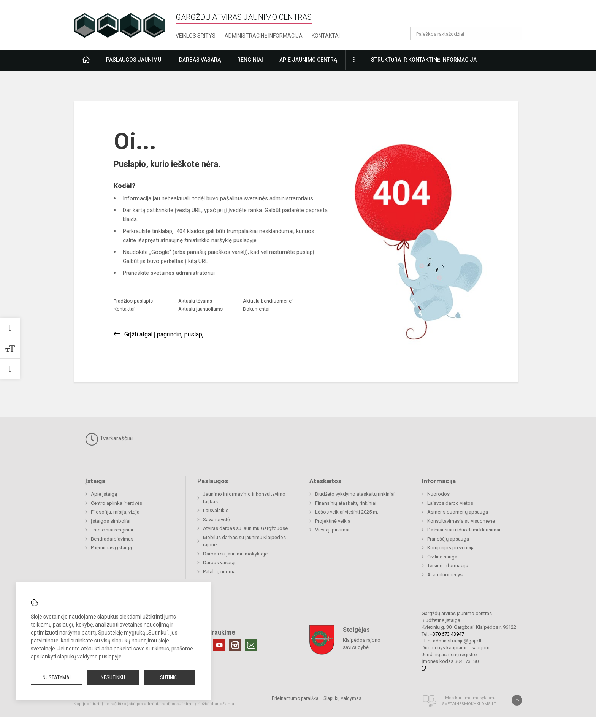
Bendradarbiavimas (112, 539)
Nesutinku (113, 677)
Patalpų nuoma (219, 571)
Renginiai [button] (250, 60)
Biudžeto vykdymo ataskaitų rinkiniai (355, 494)
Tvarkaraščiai (109, 439)
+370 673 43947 (447, 634)
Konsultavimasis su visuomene (461, 521)
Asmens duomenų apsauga (457, 512)
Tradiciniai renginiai (112, 530)
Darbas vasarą (219, 562)
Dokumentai (256, 309)
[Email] (251, 645)
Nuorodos (438, 494)
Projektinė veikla (332, 521)
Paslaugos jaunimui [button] (134, 60)
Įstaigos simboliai (110, 521)
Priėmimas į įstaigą (111, 547)
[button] (470, 16)
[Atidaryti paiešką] (514, 33)
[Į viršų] (517, 700)
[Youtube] (219, 645)
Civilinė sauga (442, 557)
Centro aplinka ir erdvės (116, 503)
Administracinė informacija (264, 36)
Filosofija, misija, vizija (115, 512)
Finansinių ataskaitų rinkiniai (345, 503)
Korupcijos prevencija (451, 547)
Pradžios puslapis (133, 301)
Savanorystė (216, 519)
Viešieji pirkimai (332, 530)
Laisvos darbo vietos (450, 503)
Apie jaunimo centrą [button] (308, 60)
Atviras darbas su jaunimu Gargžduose (245, 528)
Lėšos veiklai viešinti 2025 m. (346, 512)
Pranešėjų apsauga (448, 539)
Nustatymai (57, 677)
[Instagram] (235, 645)
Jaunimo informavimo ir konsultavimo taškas (244, 497)
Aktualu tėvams (195, 301)
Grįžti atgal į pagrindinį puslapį (164, 334)
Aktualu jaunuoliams (200, 309)
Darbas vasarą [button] (200, 60)
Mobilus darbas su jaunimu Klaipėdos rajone (244, 541)
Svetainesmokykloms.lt (469, 703)
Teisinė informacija (447, 565)
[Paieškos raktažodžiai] (466, 33)
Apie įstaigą (104, 494)
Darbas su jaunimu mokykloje (235, 554)
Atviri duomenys (445, 574)
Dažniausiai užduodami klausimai (463, 530)
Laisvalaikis (215, 510)
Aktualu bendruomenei (268, 301)
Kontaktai (326, 36)
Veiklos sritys (196, 36)
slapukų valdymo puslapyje (89, 657)
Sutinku (169, 677)
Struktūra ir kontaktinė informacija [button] (424, 60)
